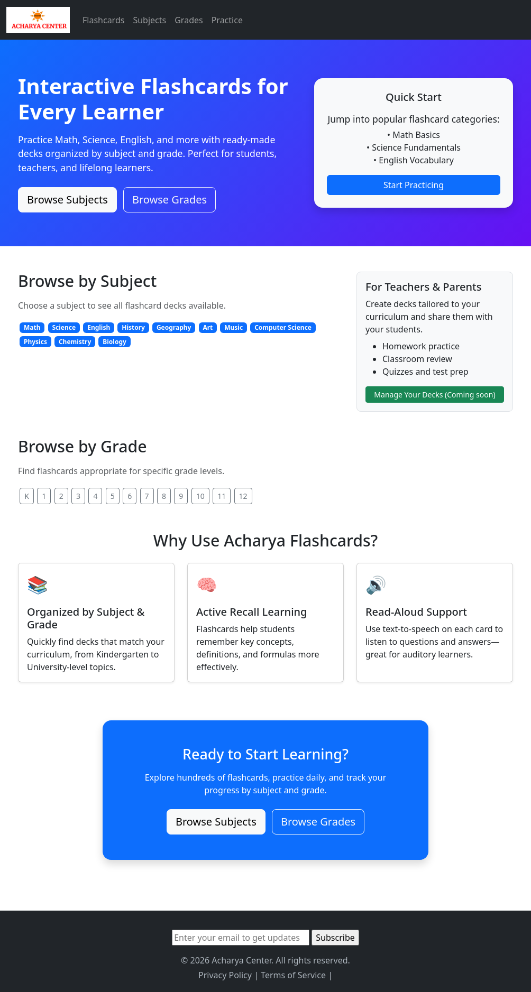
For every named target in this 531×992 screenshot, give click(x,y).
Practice (227, 20)
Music (233, 327)
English (98, 327)
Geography (174, 327)
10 (200, 496)
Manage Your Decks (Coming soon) (434, 395)
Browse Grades (169, 199)
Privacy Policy (225, 975)
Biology (114, 341)
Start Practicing (413, 185)
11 (221, 496)
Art (208, 327)
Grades (189, 20)
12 (243, 496)
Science (64, 327)
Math (32, 327)
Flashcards (103, 20)
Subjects (149, 20)
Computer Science (283, 327)
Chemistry (75, 341)
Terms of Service (293, 975)
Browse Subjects (67, 199)
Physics (35, 341)
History (133, 327)
